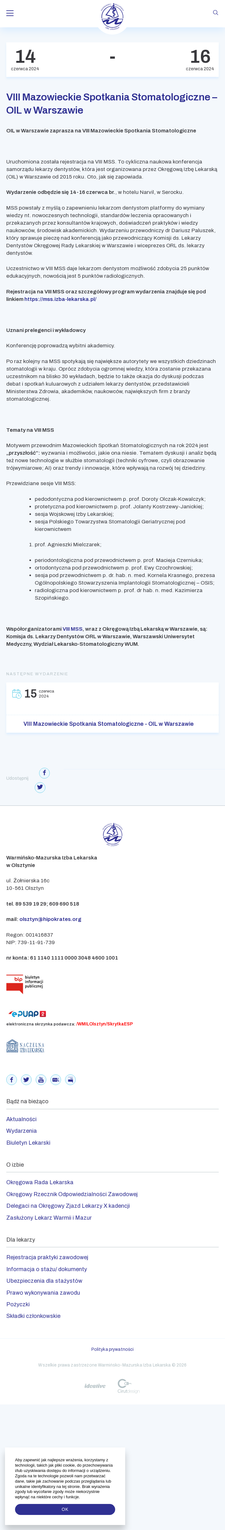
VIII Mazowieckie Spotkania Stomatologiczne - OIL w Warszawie (108, 724)
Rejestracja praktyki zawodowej (47, 1257)
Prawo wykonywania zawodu (43, 1293)
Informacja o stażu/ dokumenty (46, 1269)
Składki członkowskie (33, 1316)
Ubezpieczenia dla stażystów (44, 1281)
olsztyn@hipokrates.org (50, 919)
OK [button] (65, 1509)
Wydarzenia (21, 1131)
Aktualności (21, 1119)
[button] (80, 1497)
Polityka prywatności (112, 1349)
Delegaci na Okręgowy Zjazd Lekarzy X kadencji (68, 1206)
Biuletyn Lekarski (28, 1143)
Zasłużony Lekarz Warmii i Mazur (49, 1218)
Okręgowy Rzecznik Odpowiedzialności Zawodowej (72, 1194)
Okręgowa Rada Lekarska (40, 1182)
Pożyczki (18, 1304)
